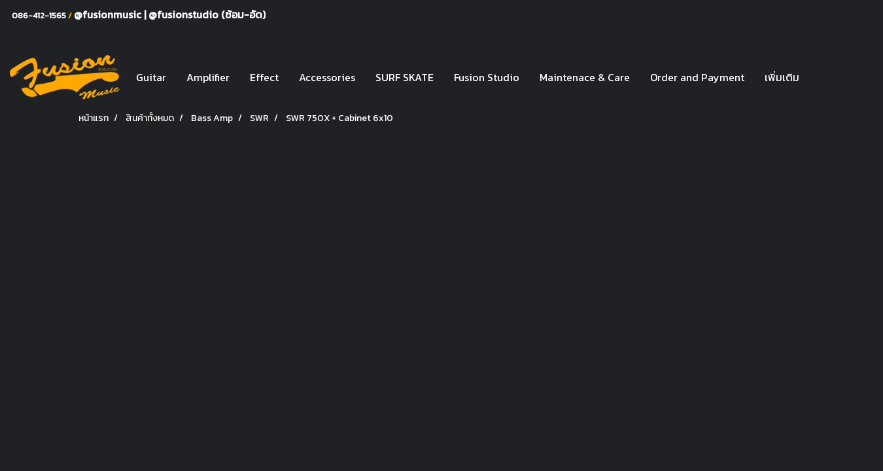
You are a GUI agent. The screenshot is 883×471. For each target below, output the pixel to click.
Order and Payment (697, 77)
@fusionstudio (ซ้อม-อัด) (207, 14)
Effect (264, 77)
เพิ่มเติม (782, 77)
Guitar (151, 77)
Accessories (327, 77)
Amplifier (208, 77)
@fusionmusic (109, 14)
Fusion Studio (486, 77)
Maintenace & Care (585, 77)
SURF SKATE (404, 77)
